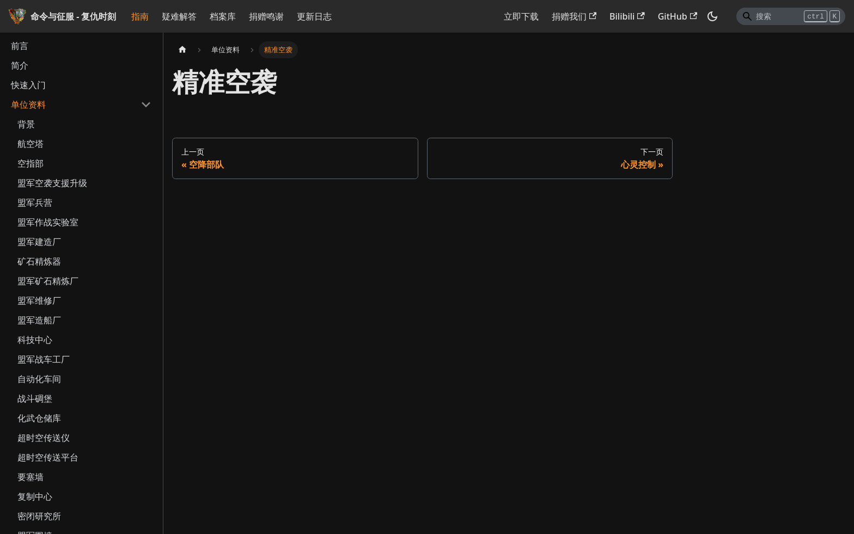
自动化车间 (39, 379)
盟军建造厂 (39, 242)
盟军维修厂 (39, 300)
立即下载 (521, 16)
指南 (140, 16)
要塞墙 (30, 477)
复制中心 (34, 496)
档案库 (223, 16)
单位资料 (28, 105)
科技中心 (34, 340)
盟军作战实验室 (47, 222)
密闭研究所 (39, 516)
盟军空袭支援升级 (52, 183)
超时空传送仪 (43, 438)
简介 (19, 65)
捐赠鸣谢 (266, 16)
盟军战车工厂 (43, 359)
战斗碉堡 (34, 398)
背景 (26, 124)
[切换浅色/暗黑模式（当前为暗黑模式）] (712, 16)
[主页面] (182, 49)
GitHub (677, 16)
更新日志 (314, 16)
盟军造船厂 (39, 320)
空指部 (30, 163)
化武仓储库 (39, 418)
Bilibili (627, 16)
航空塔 (30, 144)
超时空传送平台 (47, 457)
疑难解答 (179, 16)
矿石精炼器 (39, 261)
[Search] (790, 16)
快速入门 (28, 85)
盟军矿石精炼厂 (47, 281)
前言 (19, 46)
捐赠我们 (574, 16)
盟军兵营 (34, 202)
